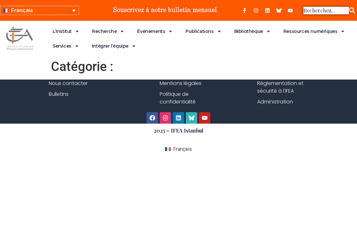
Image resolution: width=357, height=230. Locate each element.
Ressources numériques (314, 31)
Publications (203, 31)
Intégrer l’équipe (114, 46)
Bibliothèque (252, 31)
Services (66, 46)
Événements (155, 31)
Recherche (108, 31)
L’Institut (66, 31)
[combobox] (326, 10)
